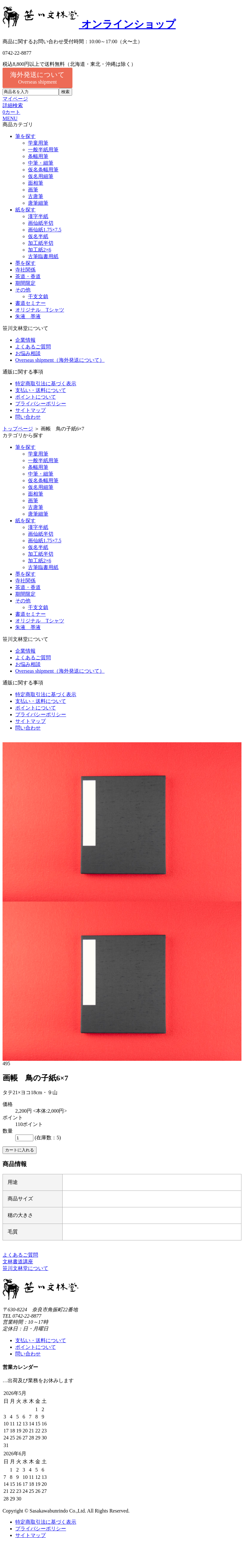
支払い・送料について (40, 390)
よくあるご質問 (33, 346)
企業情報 (25, 340)
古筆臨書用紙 (43, 256)
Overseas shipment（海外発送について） (60, 360)
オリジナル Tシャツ (39, 309)
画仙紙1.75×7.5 (44, 229)
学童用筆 (38, 143)
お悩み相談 (28, 353)
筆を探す (25, 136)
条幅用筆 (38, 156)
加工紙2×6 (39, 249)
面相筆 (35, 183)
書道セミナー (30, 303)
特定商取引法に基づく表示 (45, 383)
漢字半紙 (38, 216)
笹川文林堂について (25, 1268)
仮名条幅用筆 (43, 169)
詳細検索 (13, 105)
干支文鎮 (38, 296)
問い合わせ (28, 417)
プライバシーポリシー (40, 403)
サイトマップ (30, 410)
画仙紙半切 (40, 223)
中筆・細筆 (40, 163)
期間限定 (25, 283)
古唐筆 (35, 196)
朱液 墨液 (28, 316)
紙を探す (25, 209)
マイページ (15, 98)
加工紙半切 (40, 243)
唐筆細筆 (38, 203)
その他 (22, 289)
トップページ (18, 428)
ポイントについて (35, 397)
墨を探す (25, 263)
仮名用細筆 (40, 176)
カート (11, 112)
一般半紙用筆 (43, 149)
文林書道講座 (18, 1261)
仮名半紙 (38, 236)
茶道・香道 (28, 276)
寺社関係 (25, 269)
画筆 (33, 189)
